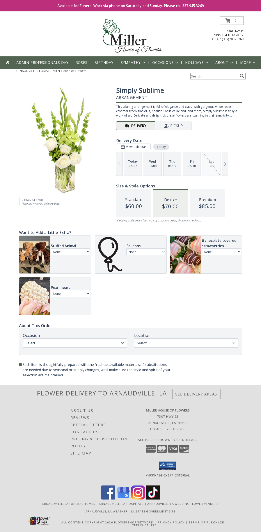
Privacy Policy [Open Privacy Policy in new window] (171, 522)
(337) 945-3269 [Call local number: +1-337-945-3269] (232, 39)
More (248, 62)
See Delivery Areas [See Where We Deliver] (196, 394)
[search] (241, 76)
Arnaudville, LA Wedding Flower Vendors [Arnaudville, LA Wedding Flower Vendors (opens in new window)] (183, 504)
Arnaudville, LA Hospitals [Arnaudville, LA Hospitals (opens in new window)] (121, 504)
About (224, 62)
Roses (81, 62)
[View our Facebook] (108, 498)
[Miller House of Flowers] (131, 36)
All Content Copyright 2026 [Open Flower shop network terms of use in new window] (87, 522)
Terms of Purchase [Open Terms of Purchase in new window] (206, 522)
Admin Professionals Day (42, 62)
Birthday (103, 62)
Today (160, 147)
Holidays (197, 62)
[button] (231, 20)
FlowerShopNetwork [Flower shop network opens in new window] (133, 522)
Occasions (165, 62)
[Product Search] (214, 76)
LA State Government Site (153, 511)
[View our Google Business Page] (123, 498)
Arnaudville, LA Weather (106, 511)
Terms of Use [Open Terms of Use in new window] (144, 525)
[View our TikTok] (153, 498)
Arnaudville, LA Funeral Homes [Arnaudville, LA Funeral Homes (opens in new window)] (68, 504)
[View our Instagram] (138, 498)
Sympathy (133, 62)
